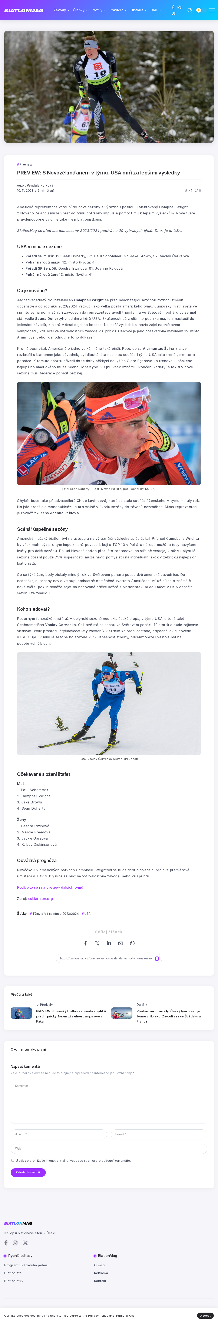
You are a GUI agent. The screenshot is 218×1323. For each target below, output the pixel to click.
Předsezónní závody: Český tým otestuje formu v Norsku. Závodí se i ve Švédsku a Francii (169, 1016)
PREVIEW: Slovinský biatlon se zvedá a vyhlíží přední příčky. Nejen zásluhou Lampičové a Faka (71, 1016)
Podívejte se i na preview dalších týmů (50, 887)
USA (88, 913)
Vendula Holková (40, 185)
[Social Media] (173, 7)
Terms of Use (125, 1315)
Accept (205, 1315)
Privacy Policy (98, 1315)
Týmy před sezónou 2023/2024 (56, 913)
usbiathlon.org (40, 899)
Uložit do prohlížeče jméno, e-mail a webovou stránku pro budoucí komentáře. (73, 1160)
